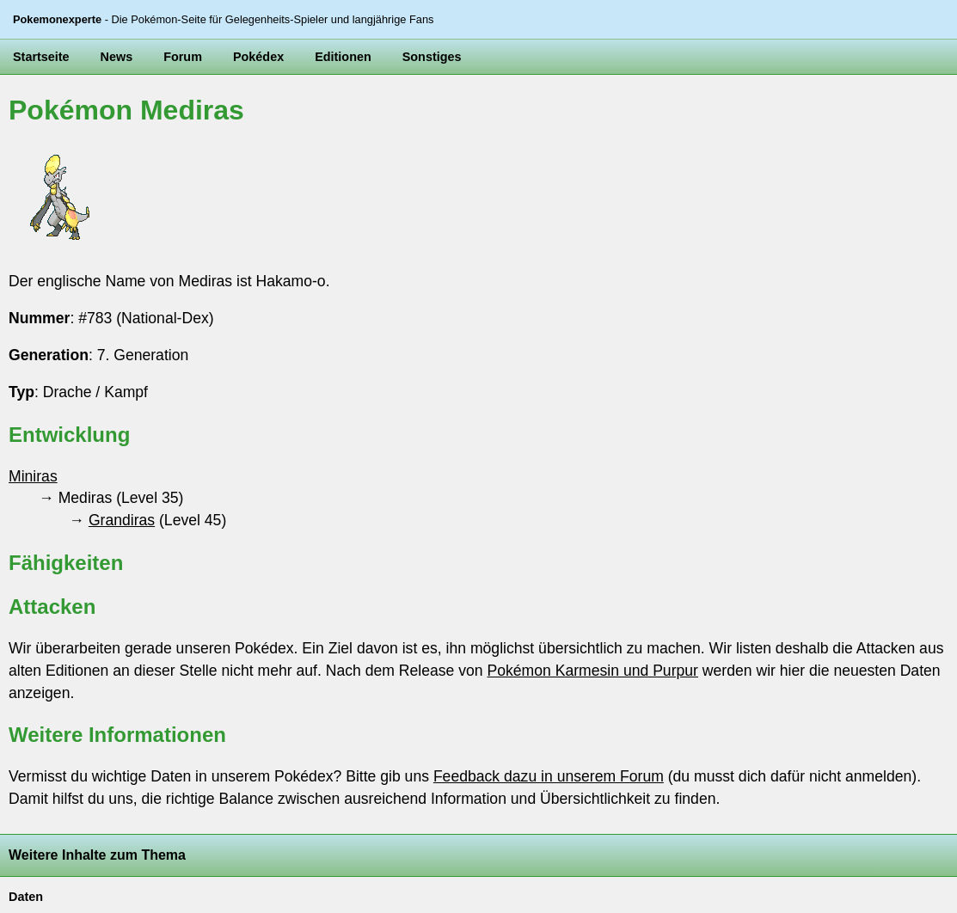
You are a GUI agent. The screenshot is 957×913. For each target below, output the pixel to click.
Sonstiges (432, 57)
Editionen (343, 57)
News (117, 57)
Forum (182, 57)
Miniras (33, 476)
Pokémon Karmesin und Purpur (592, 670)
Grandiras (122, 520)
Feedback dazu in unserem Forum (548, 776)
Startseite (41, 57)
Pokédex (258, 57)
